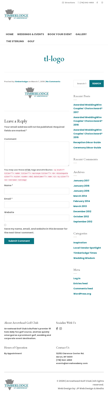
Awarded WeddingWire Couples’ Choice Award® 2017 (88, 108)
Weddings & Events (30, 34)
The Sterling (15, 41)
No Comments (53, 81)
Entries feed (80, 283)
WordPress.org (82, 293)
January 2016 (81, 185)
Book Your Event (60, 34)
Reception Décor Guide (87, 142)
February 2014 (81, 201)
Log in (76, 278)
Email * (8, 198)
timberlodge (21, 81)
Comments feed (83, 288)
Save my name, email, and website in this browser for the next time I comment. (36, 230)
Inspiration (80, 242)
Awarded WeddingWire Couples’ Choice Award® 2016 (88, 121)
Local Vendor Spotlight (87, 247)
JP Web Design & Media (90, 388)
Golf (31, 41)
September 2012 (82, 221)
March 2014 (80, 196)
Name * (8, 185)
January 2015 (81, 191)
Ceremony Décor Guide (87, 147)
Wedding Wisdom (84, 258)
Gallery (81, 34)
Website (9, 212)
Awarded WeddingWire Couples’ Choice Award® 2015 (88, 133)
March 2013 (80, 206)
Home (10, 34)
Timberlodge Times (85, 253)
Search (96, 83)
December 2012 (82, 211)
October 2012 (81, 216)
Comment (10, 139)
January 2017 (81, 180)
